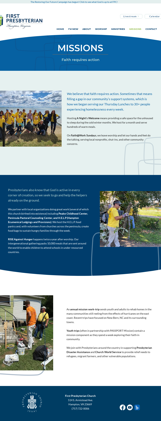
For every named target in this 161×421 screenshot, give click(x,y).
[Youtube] (130, 407)
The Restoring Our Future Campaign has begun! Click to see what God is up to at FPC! (74, 1)
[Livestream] (131, 16)
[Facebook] (122, 407)
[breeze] (137, 407)
